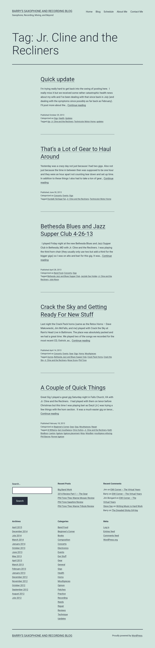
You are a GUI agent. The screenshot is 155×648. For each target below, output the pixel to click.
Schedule (109, 11)
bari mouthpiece (65, 430)
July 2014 (17, 535)
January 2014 (18, 544)
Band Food (58, 273)
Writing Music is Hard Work (129, 506)
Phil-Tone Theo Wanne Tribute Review (76, 506)
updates (99, 121)
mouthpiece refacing (103, 433)
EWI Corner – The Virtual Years (125, 489)
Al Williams (52, 430)
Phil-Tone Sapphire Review (70, 502)
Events (65, 195)
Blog (98, 11)
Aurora (50, 357)
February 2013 (19, 569)
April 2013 (17, 560)
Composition (64, 539)
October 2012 (18, 585)
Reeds (61, 602)
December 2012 (19, 577)
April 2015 (17, 527)
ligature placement (72, 433)
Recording (63, 598)
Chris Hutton (78, 430)
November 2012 (20, 581)
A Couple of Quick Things (73, 387)
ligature (59, 433)
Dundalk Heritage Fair (56, 199)
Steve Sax (108, 506)
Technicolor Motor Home (85, 121)
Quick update (57, 79)
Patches (62, 589)
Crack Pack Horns (95, 357)
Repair (94, 427)
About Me (122, 11)
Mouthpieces (90, 353)
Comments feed (111, 535)
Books (61, 535)
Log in (106, 527)
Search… (16, 484)
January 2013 (18, 573)
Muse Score (72, 360)
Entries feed (109, 531)
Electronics (63, 548)
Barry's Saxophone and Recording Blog (42, 11)
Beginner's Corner (61, 427)
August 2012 (18, 593)
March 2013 (18, 564)
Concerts (58, 195)
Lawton (52, 433)
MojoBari (89, 433)
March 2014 (18, 539)
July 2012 (17, 598)
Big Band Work (65, 489)
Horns (81, 353)
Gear (71, 353)
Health (61, 118)
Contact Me (136, 11)
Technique (63, 614)
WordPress (137, 635)
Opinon (61, 585)
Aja (48, 121)
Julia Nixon (54, 279)
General (61, 564)
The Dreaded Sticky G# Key (125, 510)
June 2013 (17, 552)
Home (89, 11)
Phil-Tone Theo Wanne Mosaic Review (76, 498)
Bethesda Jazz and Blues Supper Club (63, 276)
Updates (68, 118)
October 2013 (18, 548)
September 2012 (20, 589)
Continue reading (77, 105)
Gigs (56, 118)
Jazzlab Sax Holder (89, 276)
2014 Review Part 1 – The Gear (73, 494)
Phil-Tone (82, 360)
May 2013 (17, 556)
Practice (62, 593)
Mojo (82, 433)
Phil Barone (45, 436)
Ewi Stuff (62, 556)
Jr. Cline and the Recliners (62, 121)
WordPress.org (110, 539)
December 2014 (19, 531)
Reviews (62, 610)
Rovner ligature (57, 436)
